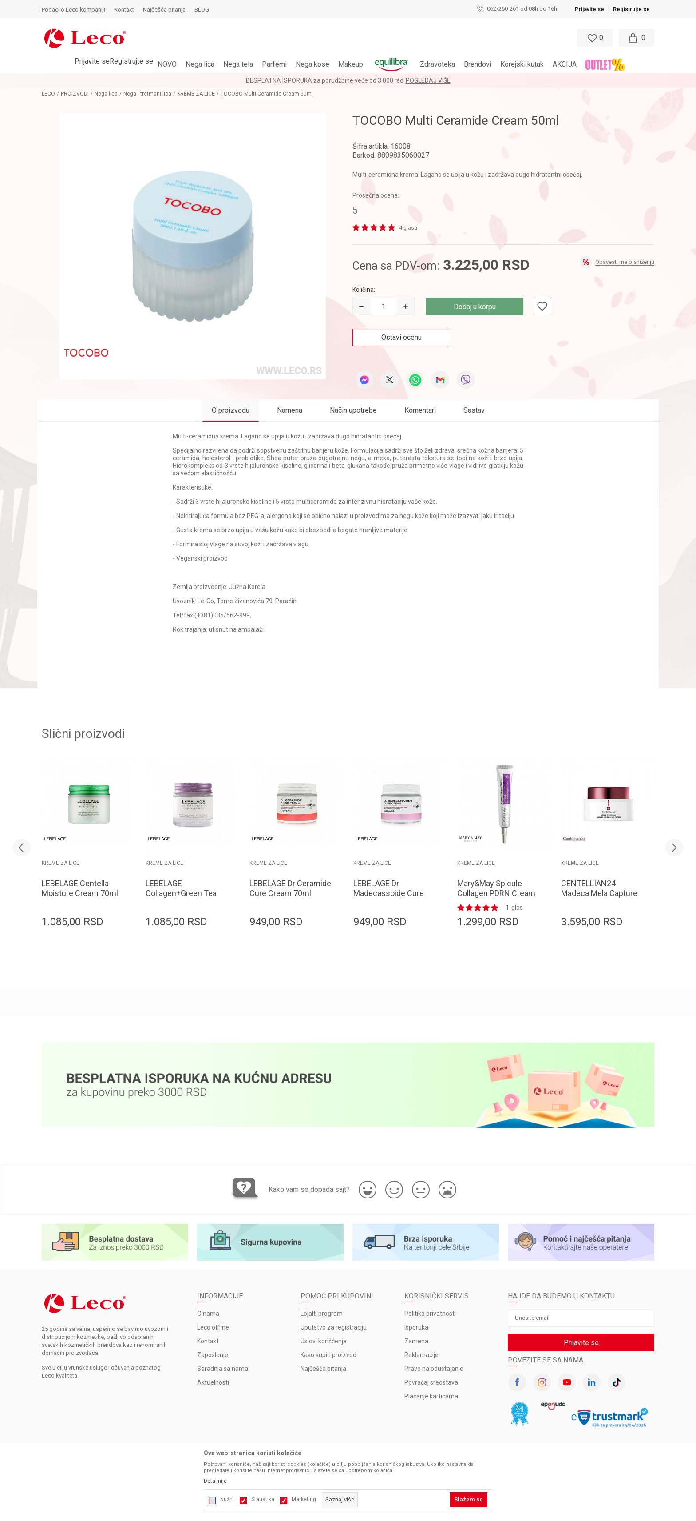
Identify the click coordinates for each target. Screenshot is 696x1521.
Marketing (304, 1499)
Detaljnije (215, 1481)
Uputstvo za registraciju (334, 1327)
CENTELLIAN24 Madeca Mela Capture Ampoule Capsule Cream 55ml (599, 898)
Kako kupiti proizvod (328, 1354)
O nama (208, 1313)
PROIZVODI (75, 94)
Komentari (420, 410)
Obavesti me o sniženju (624, 262)
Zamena (416, 1341)
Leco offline (213, 1327)
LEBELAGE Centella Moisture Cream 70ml (80, 888)
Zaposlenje (212, 1354)
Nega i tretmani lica (147, 94)
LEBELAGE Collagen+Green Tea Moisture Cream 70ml (184, 893)
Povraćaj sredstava (431, 1382)
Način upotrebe (353, 410)
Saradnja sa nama (222, 1368)
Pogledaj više (428, 80)
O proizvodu (230, 410)
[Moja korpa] (636, 38)
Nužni (227, 1499)
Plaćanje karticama (431, 1396)
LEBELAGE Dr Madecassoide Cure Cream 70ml (388, 893)
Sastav (474, 410)
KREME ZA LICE (196, 94)
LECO (48, 94)
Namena (289, 410)
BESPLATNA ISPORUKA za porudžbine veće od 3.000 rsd (324, 80)
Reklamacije (421, 1354)
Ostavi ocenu (401, 337)
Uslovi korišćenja (324, 1341)
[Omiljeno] (594, 38)
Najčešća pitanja (323, 1368)
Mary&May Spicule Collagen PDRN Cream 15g (496, 893)
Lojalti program (322, 1313)
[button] (309, 38)
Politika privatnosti (430, 1313)
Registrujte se (631, 9)
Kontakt (208, 1341)
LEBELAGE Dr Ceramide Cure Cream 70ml (290, 888)
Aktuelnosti (213, 1382)
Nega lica (106, 94)
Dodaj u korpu (475, 307)
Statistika (262, 1499)
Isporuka (416, 1327)
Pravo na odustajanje (433, 1368)
